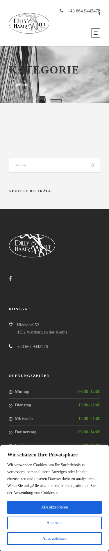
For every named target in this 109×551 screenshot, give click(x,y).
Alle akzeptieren (54, 507)
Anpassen (54, 523)
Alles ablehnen (54, 538)
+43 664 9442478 (83, 10)
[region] (54, 498)
